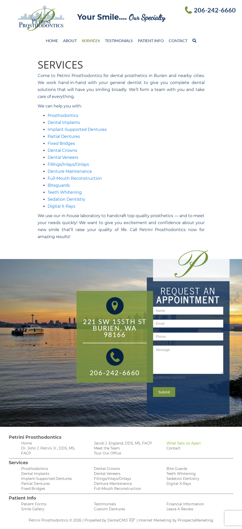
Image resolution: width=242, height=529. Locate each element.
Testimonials (119, 40)
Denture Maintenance (70, 171)
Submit (164, 392)
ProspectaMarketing (195, 520)
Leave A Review (179, 509)
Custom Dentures (109, 509)
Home (52, 40)
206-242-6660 (215, 10)
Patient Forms (33, 504)
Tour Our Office (107, 453)
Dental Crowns (62, 150)
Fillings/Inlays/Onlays (68, 164)
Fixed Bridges (61, 143)
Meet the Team (107, 448)
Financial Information (185, 504)
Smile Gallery (32, 509)
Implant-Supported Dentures (77, 129)
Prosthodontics (63, 115)
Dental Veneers (63, 157)
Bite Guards (176, 468)
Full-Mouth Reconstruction (75, 178)
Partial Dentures (64, 136)
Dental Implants (64, 122)
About (70, 40)
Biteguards (59, 185)
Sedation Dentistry (66, 199)
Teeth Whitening (65, 192)
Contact (178, 40)
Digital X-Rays (61, 206)
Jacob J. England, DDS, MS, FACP (123, 443)
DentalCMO (121, 520)
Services (91, 40)
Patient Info (151, 40)
